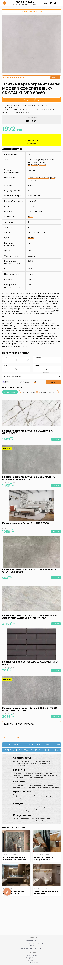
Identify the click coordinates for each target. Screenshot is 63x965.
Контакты (31, 946)
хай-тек (31, 196)
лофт (37, 196)
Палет (36, 365)
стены (39, 177)
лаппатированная (36, 162)
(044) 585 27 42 (31, 958)
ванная (45, 177)
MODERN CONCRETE (38, 232)
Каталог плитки (31, 941)
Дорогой (32, 201)
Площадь (7, 357)
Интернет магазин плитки (31, 948)
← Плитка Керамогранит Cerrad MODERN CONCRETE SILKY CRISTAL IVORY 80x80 (33, 745)
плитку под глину (19, 346)
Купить (55, 77)
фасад (53, 177)
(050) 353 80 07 (31, 963)
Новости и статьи (13, 827)
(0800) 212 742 (31, 955)
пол (35, 180)
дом (39, 180)
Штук (5, 365)
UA (45, 3)
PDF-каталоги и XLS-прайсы (31, 943)
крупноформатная (45, 159)
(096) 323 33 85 (31, 960)
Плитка (31, 274)
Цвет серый (11, 392)
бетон (30, 217)
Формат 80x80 (28, 392)
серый (31, 237)
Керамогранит (35, 211)
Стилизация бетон (49, 392)
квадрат (32, 256)
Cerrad (31, 206)
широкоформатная (37, 164)
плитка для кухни (37, 343)
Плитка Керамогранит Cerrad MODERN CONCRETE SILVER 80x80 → (33, 750)
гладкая (31, 159)
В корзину (53, 382)
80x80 (30, 185)
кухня (30, 180)
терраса (32, 177)
